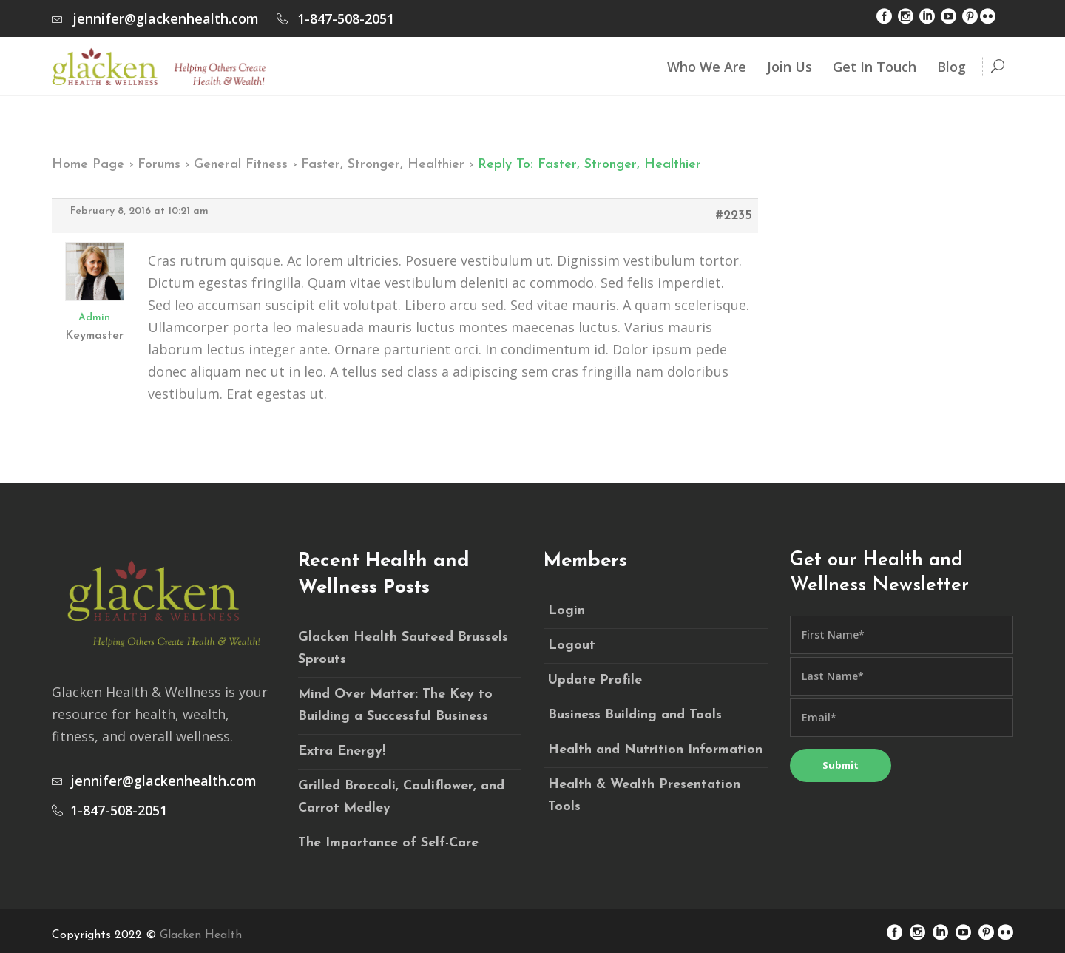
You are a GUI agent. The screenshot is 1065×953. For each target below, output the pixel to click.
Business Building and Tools (635, 715)
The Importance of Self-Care (388, 843)
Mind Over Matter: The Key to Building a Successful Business (395, 705)
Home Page (88, 165)
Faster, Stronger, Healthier (382, 165)
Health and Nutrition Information (655, 750)
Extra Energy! (341, 751)
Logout (571, 646)
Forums (159, 165)
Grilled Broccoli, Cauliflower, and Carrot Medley (401, 797)
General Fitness (241, 165)
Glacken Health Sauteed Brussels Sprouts (403, 648)
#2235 (734, 216)
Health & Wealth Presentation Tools (644, 796)
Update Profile (595, 680)
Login (566, 611)
